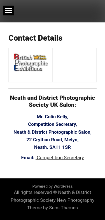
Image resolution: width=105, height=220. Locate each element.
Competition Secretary (60, 157)
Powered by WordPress (52, 186)
